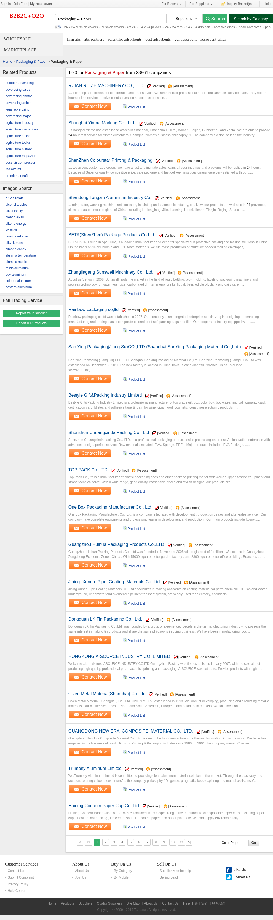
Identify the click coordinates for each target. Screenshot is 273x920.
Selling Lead (169, 877)
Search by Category (251, 19)
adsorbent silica (213, 39)
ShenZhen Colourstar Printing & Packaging (110, 160)
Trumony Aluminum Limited (95, 768)
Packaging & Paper (31, 61)
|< (80, 842)
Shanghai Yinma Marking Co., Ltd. (101, 123)
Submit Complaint (21, 877)
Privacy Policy (18, 884)
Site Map (132, 903)
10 (173, 842)
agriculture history (19, 149)
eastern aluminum (19, 287)
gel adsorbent (186, 39)
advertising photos (19, 96)
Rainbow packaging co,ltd (93, 309)
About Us (80, 864)
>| (189, 842)
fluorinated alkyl (17, 236)
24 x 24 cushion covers (81, 27)
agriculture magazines (22, 129)
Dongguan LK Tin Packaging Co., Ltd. (105, 619)
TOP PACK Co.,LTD (88, 469)
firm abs (74, 39)
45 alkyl (11, 230)
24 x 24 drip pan (198, 27)
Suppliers (85, 903)
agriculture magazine (21, 156)
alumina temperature (21, 255)
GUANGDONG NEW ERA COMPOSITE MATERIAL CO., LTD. (130, 731)
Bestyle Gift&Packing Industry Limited (105, 395)
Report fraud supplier (31, 313)
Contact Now (94, 106)
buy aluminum (16, 274)
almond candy (16, 249)
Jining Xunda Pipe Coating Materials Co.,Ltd (114, 581)
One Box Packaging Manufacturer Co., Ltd (109, 507)
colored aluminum (19, 281)
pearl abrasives (250, 27)
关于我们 (201, 903)
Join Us (80, 877)
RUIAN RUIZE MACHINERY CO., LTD (106, 85)
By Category (123, 871)
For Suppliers (201, 4)
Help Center (16, 891)
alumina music (16, 262)
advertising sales (18, 90)
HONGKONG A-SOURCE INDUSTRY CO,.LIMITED (119, 656)
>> (181, 842)
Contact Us (16, 871)
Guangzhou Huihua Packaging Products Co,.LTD (116, 544)
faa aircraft (13, 169)
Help (267, 4)
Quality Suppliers (109, 903)
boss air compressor (20, 162)
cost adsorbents (158, 39)
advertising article (18, 103)
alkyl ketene (14, 243)
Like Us (239, 869)
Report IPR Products (31, 323)
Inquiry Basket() (236, 3)
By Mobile (121, 877)
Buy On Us (121, 864)
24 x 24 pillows (150, 27)
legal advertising (18, 109)
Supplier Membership (175, 871)
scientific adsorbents (125, 39)
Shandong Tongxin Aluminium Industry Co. (109, 197)
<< (88, 842)
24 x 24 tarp (173, 27)
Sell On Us (166, 864)
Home (7, 61)
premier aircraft (17, 176)
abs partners (94, 39)
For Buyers (171, 4)
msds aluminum (17, 268)
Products (67, 903)
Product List (136, 107)
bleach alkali (15, 217)
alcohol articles (16, 205)
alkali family (14, 211)
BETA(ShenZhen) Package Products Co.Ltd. (111, 234)
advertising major (18, 116)
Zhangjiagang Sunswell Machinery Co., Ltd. (111, 272)
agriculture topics (18, 143)
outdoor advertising (20, 83)
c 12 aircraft (14, 198)
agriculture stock (18, 136)
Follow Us (241, 877)
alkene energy (16, 224)
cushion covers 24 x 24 (119, 27)
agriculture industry (19, 123)
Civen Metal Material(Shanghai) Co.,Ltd (107, 693)
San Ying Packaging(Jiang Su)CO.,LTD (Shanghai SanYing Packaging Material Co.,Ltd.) (154, 346)
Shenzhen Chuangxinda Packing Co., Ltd (108, 432)
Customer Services (21, 864)
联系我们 (218, 903)
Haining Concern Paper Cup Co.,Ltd (103, 805)
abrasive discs (224, 27)
